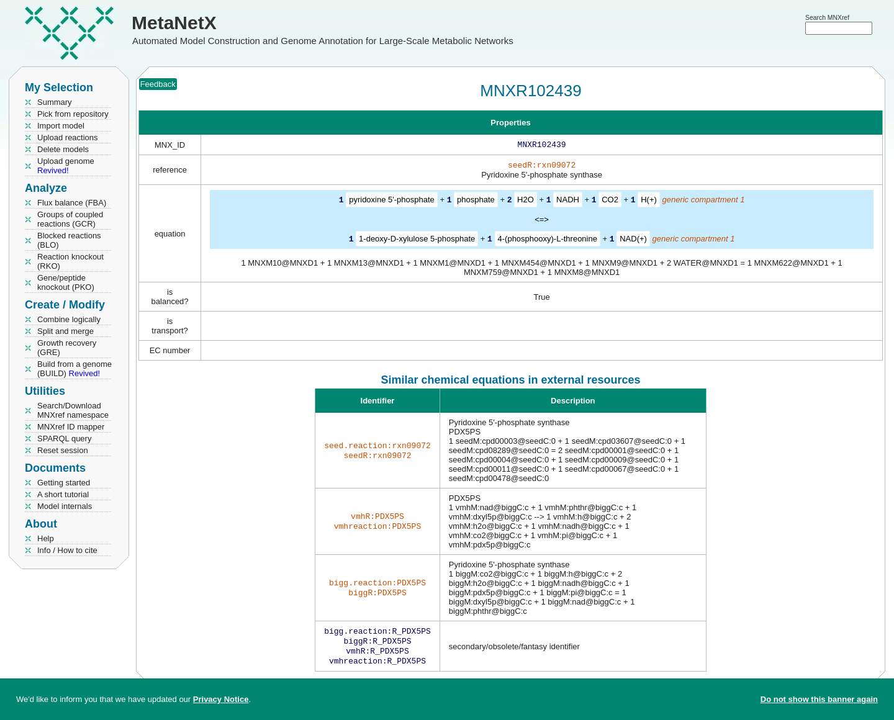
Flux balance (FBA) (71, 202)
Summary (54, 102)
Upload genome (65, 165)
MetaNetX (174, 22)
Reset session (62, 450)
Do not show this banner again (819, 699)
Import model (60, 125)
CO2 (610, 202)
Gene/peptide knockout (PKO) (65, 282)
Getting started (63, 482)
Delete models (63, 149)
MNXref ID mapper (70, 426)
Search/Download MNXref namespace (73, 410)
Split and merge (65, 331)
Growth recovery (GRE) (66, 347)
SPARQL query (64, 438)
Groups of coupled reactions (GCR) (70, 219)
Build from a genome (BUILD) (74, 368)
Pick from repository (73, 114)
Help (45, 538)
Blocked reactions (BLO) (69, 240)
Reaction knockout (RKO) (70, 261)
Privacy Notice (221, 699)
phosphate (476, 202)
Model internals (64, 506)
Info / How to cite (67, 550)
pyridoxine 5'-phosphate (392, 202)
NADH (567, 202)
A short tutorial (63, 494)
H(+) (649, 202)
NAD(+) (633, 240)
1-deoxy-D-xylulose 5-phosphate (417, 240)
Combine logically (69, 319)
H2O (525, 202)
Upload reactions (67, 137)
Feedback (158, 84)
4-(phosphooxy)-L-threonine (547, 240)
